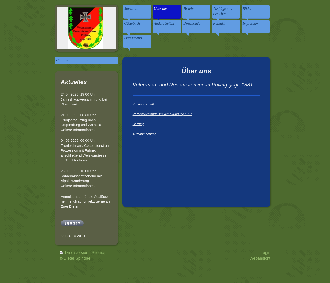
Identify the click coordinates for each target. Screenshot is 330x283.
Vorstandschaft (143, 104)
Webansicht (259, 258)
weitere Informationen (78, 130)
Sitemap (99, 252)
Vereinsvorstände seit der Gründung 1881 (162, 114)
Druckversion (74, 252)
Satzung (138, 124)
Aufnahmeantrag (145, 134)
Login (265, 252)
